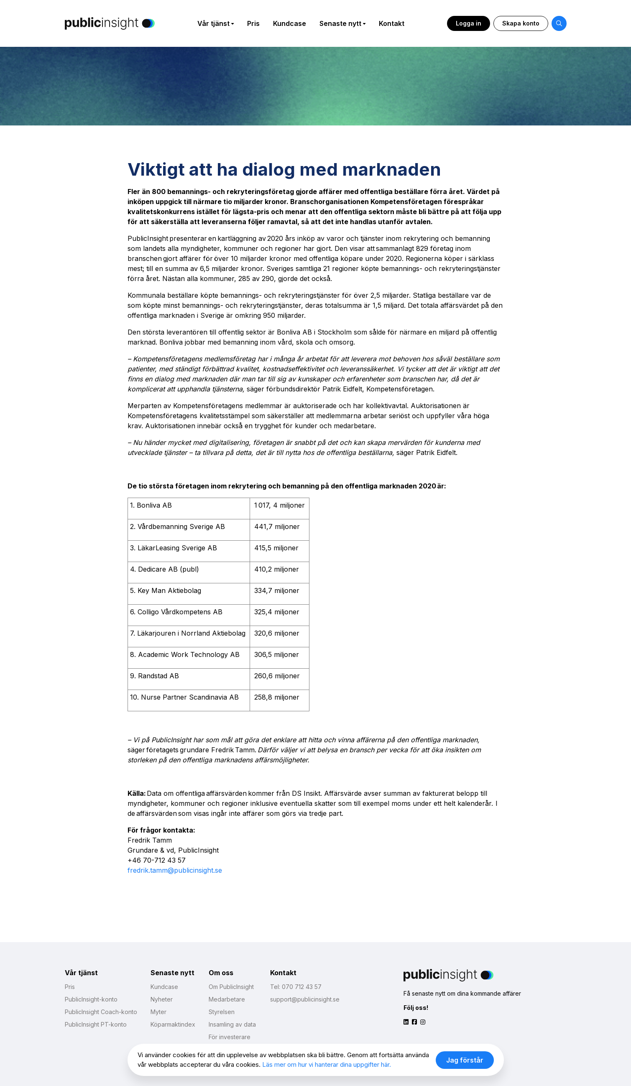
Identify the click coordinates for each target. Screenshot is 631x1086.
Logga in (468, 23)
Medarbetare (227, 999)
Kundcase (289, 23)
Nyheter (162, 999)
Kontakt (391, 23)
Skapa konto (520, 23)
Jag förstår (464, 1060)
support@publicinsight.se (305, 999)
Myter (158, 1011)
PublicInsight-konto (91, 999)
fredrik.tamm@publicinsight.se (175, 870)
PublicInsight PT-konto (96, 1024)
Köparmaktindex (173, 1024)
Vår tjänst (213, 23)
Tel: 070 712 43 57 (296, 986)
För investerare (229, 1036)
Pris (253, 23)
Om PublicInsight (231, 986)
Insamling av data (232, 1024)
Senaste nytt (340, 23)
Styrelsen (222, 1011)
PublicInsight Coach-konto (101, 1011)
